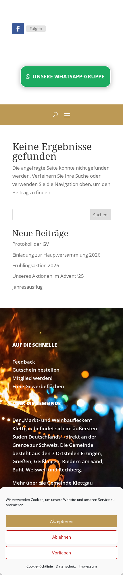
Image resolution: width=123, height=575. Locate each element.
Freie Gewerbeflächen (38, 386)
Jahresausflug (27, 286)
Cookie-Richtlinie (39, 566)
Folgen (36, 28)
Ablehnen (61, 537)
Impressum (88, 566)
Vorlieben (61, 553)
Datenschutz (66, 566)
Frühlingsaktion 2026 (35, 265)
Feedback (23, 361)
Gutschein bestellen (35, 369)
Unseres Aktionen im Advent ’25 (48, 276)
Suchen (100, 214)
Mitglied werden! (32, 378)
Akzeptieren (61, 521)
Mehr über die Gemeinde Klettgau (52, 482)
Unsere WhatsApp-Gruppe (68, 76)
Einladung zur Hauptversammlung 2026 (56, 254)
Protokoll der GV (30, 244)
